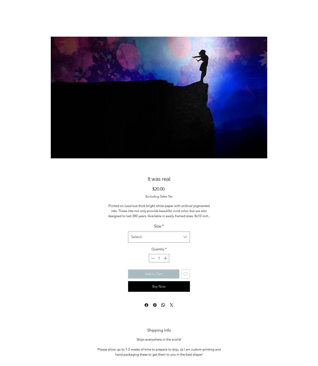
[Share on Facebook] (146, 305)
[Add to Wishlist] (185, 274)
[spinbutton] (159, 258)
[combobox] (159, 237)
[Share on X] (171, 305)
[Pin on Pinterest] (154, 305)
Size (159, 226)
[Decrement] (152, 258)
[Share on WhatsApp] (163, 305)
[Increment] (166, 258)
